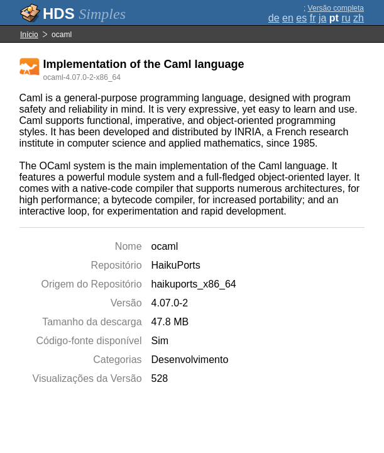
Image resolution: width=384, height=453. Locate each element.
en (287, 18)
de (274, 18)
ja (322, 18)
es (301, 18)
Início (29, 34)
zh (358, 18)
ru (345, 18)
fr (313, 18)
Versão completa (336, 8)
